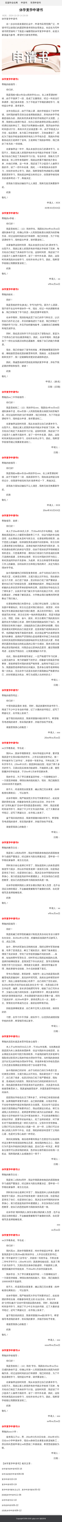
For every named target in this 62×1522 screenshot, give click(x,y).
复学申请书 (6, 1479)
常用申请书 (35, 3)
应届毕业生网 (11, 3)
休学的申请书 (7, 1505)
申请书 (24, 3)
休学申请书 (6, 1500)
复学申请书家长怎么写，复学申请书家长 (18, 1490)
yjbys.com (35, 1519)
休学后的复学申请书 (10, 1474)
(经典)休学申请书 (9, 1510)
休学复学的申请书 (9, 1469)
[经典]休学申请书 (9, 1495)
